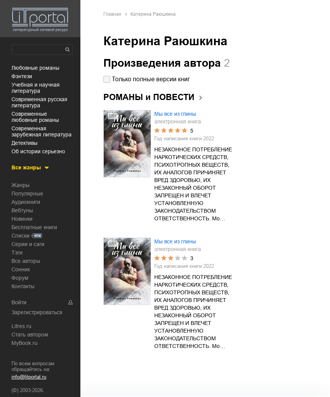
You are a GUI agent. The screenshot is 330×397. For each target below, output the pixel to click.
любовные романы (35, 68)
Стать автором (29, 334)
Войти (18, 302)
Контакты (22, 286)
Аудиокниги (25, 202)
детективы (24, 143)
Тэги (17, 252)
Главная (112, 14)
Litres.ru (21, 326)
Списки (20, 236)
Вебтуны (22, 210)
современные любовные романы (35, 117)
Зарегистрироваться (36, 312)
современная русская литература (39, 102)
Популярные (27, 193)
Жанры (20, 185)
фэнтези (21, 76)
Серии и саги (27, 244)
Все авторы (25, 261)
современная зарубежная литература (41, 131)
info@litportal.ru (28, 377)
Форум (19, 278)
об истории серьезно (38, 151)
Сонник (20, 269)
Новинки (22, 219)
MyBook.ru (24, 343)
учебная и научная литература (35, 88)
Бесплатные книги (34, 227)
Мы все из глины (175, 114)
